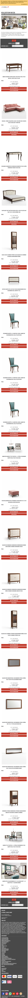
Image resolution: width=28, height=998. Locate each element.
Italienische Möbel (5, 949)
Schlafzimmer (4, 945)
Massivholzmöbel (4, 950)
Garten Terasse (4, 956)
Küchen (3, 954)
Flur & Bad (3, 952)
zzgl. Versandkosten (16, 996)
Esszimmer (3, 943)
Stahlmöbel (3, 947)
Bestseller (3, 960)
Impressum (3, 969)
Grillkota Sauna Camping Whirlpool (8, 959)
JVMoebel (3, 971)
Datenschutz (3, 968)
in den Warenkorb (14, 90)
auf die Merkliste (14, 88)
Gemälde (3, 955)
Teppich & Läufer (4, 962)
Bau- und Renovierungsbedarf (7, 964)
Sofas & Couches (4, 939)
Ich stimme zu (24, 4)
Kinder (2, 946)
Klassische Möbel (4, 941)
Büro (2, 944)
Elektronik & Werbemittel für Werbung (8, 963)
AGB (2, 970)
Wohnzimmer (4, 942)
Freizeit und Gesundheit (6, 961)
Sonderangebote (4, 937)
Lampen (3, 953)
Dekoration (3, 951)
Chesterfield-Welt (4, 938)
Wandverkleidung (4, 957)
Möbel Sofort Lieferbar (5, 940)
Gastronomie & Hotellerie (6, 958)
